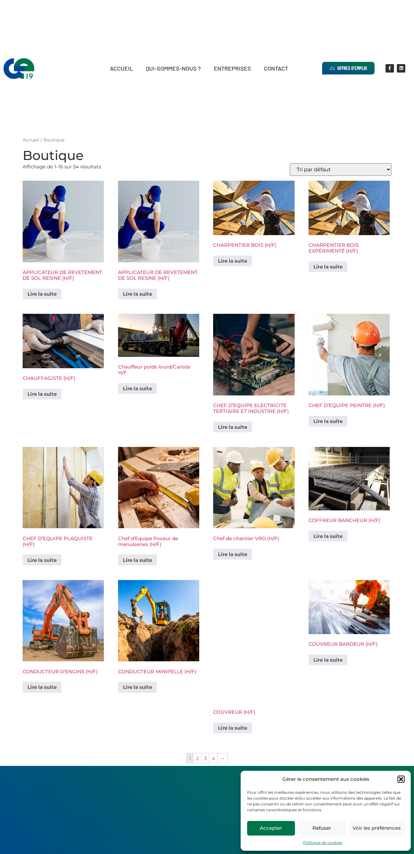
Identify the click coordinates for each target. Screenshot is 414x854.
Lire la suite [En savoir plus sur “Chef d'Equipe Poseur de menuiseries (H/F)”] (137, 560)
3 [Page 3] (205, 758)
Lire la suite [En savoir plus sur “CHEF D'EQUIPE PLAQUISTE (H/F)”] (42, 560)
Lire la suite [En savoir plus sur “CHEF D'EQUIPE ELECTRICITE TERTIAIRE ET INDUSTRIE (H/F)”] (232, 427)
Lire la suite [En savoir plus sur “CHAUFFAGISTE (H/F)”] (42, 394)
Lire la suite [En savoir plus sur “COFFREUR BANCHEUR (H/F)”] (328, 536)
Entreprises (232, 68)
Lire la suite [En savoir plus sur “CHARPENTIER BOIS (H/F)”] (232, 261)
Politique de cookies (322, 842)
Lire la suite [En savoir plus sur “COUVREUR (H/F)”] (232, 728)
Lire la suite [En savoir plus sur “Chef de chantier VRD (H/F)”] (232, 554)
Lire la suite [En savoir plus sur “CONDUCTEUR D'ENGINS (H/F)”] (42, 687)
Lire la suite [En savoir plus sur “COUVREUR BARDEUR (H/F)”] (328, 660)
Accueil (121, 68)
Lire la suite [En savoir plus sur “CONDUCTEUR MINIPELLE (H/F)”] (137, 687)
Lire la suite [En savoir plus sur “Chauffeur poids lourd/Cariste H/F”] (137, 388)
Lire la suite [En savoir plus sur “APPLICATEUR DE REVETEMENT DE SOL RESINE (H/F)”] (42, 294)
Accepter (271, 828)
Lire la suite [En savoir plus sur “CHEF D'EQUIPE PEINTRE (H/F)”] (328, 421)
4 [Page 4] (213, 758)
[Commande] (340, 169)
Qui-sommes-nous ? (173, 68)
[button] (401, 779)
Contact (276, 68)
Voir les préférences (377, 828)
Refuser (321, 828)
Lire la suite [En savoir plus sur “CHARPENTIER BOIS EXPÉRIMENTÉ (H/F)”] (328, 267)
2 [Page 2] (197, 758)
